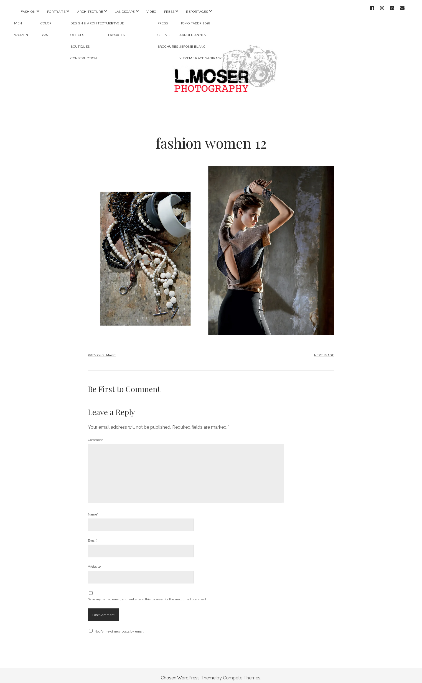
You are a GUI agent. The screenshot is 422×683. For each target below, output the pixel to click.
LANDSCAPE (125, 12)
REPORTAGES (197, 12)
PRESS (169, 12)
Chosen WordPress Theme (188, 673)
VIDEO (151, 12)
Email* (92, 535)
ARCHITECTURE (90, 12)
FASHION (28, 12)
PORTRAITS (56, 12)
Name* (93, 509)
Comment (95, 435)
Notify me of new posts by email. (119, 626)
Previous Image (102, 350)
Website (94, 561)
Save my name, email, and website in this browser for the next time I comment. (147, 594)
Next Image (324, 350)
